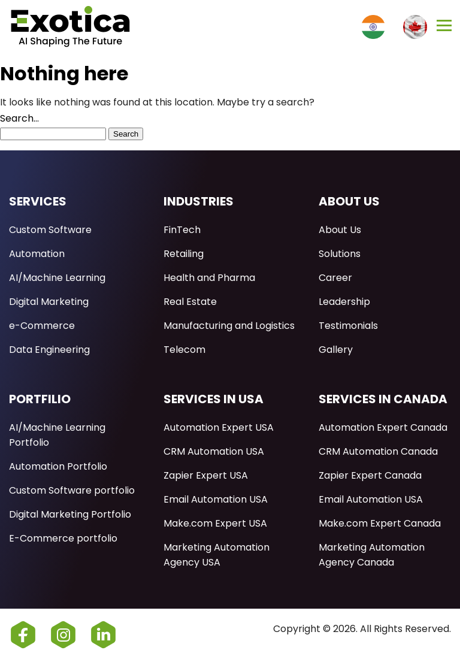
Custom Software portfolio (72, 490)
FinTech (182, 230)
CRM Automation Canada (378, 451)
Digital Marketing (49, 302)
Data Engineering (49, 349)
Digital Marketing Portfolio (70, 514)
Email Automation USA (216, 499)
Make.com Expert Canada (380, 523)
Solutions (340, 254)
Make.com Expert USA (215, 523)
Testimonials (348, 325)
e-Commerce (42, 325)
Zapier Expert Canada (370, 475)
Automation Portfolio (58, 466)
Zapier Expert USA (206, 475)
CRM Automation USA (214, 451)
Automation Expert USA (219, 427)
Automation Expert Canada (383, 427)
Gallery (336, 349)
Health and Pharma (209, 278)
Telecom (184, 349)
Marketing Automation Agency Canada (372, 554)
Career (335, 278)
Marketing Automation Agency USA (217, 554)
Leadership (344, 302)
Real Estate (190, 302)
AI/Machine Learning (57, 278)
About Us (340, 230)
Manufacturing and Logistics (229, 325)
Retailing (184, 254)
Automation (37, 254)
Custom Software (50, 230)
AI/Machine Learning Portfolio (57, 435)
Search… (19, 118)
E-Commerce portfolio (63, 538)
